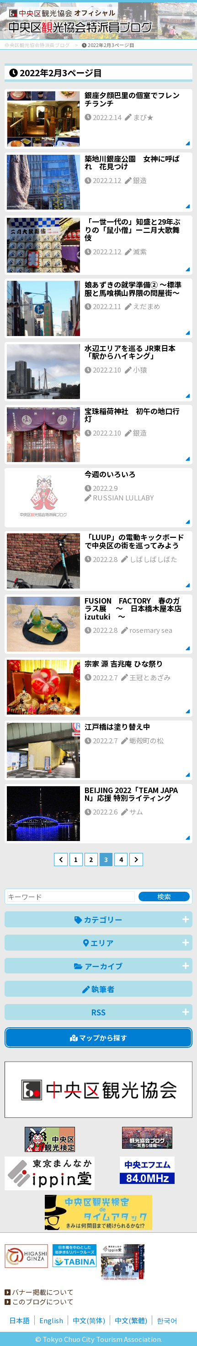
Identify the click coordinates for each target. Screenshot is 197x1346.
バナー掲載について (39, 1292)
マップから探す (98, 1037)
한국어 (167, 1320)
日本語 (19, 1320)
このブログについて (39, 1301)
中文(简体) (89, 1320)
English (51, 1320)
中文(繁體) (131, 1320)
